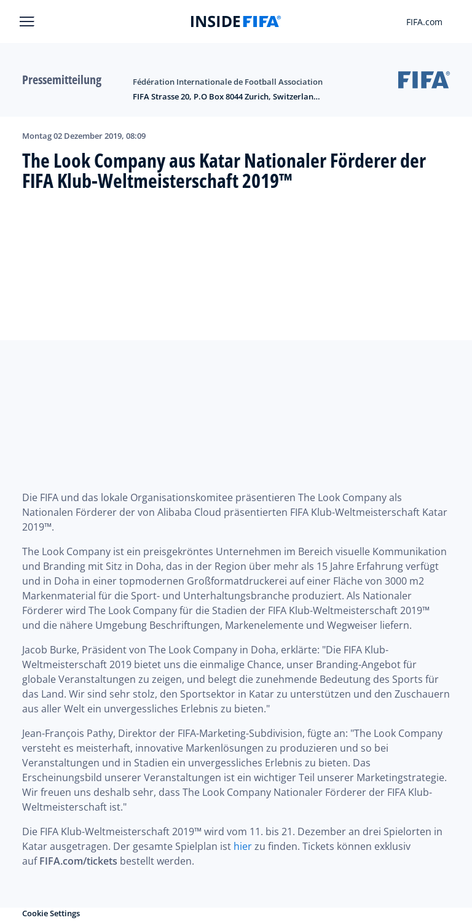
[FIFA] (236, 21)
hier (243, 846)
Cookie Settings (51, 913)
